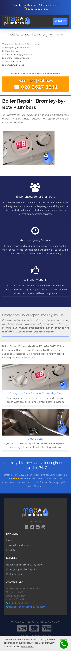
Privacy (10, 549)
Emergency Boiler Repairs (21, 569)
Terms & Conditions (17, 545)
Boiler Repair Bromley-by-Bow (24, 564)
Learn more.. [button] (27, 646)
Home (9, 540)
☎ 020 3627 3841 (35, 87)
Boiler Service (14, 574)
